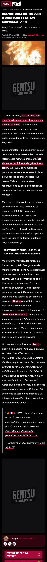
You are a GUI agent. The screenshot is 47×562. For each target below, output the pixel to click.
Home (5, 9)
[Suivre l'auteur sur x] (5, 544)
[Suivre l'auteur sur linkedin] (14, 544)
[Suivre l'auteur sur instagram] (10, 544)
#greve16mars (12, 430)
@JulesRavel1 (17, 426)
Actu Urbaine (14, 9)
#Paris (18, 417)
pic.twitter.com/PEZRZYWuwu (21, 435)
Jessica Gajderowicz (36, 35)
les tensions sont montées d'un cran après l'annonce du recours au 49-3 (22, 120)
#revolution (32, 426)
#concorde (27, 430)
